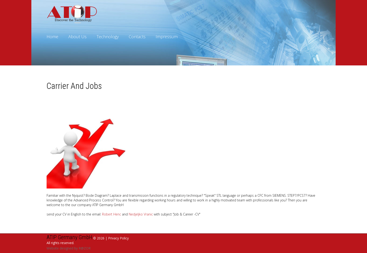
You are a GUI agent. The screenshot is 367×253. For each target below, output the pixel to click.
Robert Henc (111, 214)
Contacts (137, 36)
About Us (77, 36)
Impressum (167, 36)
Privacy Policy (118, 238)
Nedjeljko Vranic (141, 214)
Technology (108, 36)
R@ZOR (85, 248)
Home (52, 36)
